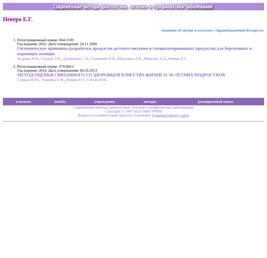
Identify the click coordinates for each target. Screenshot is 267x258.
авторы (150, 102)
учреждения (104, 102)
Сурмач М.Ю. (28, 80)
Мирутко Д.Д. (155, 59)
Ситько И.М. (97, 80)
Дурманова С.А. (76, 59)
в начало (23, 102)
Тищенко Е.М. (52, 80)
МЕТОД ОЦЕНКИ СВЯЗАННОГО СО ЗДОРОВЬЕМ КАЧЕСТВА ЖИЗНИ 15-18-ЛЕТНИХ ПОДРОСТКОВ (121, 74)
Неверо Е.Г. (177, 59)
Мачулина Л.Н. (130, 59)
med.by (60, 102)
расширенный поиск (216, 102)
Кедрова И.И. (28, 59)
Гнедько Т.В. (51, 59)
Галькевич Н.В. (103, 59)
